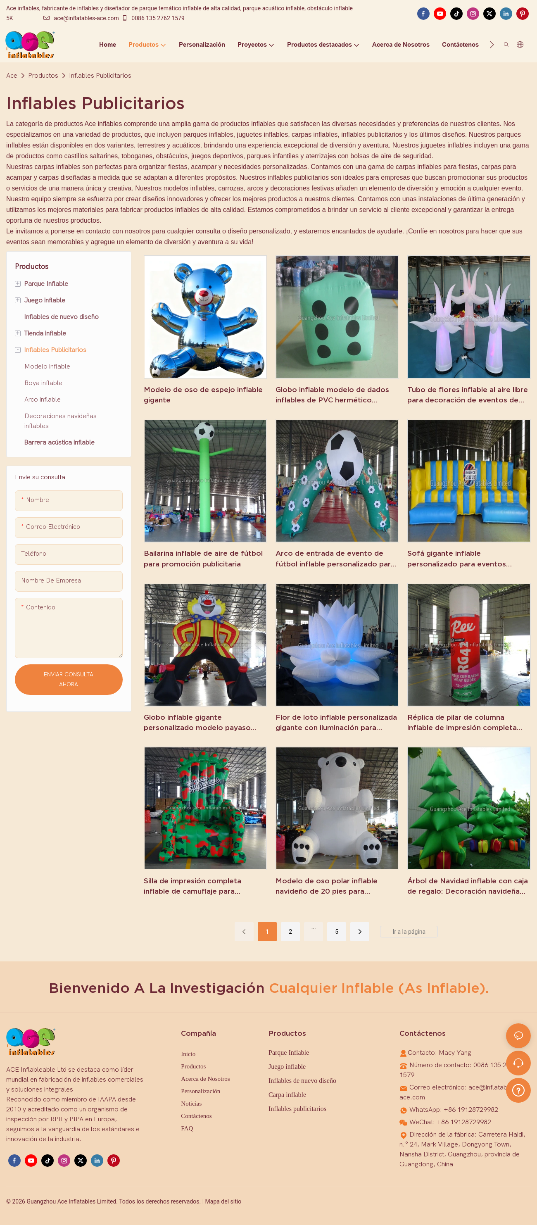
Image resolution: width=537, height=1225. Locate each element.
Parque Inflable (288, 1052)
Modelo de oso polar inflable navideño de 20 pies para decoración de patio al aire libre (332, 887)
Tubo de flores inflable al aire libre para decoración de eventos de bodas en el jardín (467, 395)
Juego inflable (287, 1066)
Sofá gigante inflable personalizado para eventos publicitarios (456, 559)
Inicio (188, 1054)
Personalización (200, 1091)
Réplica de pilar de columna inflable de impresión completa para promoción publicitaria (462, 723)
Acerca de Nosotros (205, 1078)
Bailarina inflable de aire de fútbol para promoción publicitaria (203, 558)
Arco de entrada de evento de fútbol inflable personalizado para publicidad (335, 559)
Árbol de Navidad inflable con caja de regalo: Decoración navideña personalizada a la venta (467, 887)
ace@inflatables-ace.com (81, 18)
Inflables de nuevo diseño (302, 1080)
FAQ (187, 1128)
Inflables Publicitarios (100, 75)
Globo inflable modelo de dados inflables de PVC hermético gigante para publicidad (332, 395)
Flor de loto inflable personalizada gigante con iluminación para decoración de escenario (336, 723)
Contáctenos (196, 1116)
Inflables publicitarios (297, 1108)
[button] (491, 44)
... (313, 926)
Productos (43, 75)
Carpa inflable (287, 1094)
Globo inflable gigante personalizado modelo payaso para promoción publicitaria (197, 723)
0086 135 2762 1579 (153, 18)
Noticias (191, 1103)
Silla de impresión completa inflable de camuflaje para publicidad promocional (192, 887)
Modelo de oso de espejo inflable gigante (203, 394)
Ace (11, 75)
